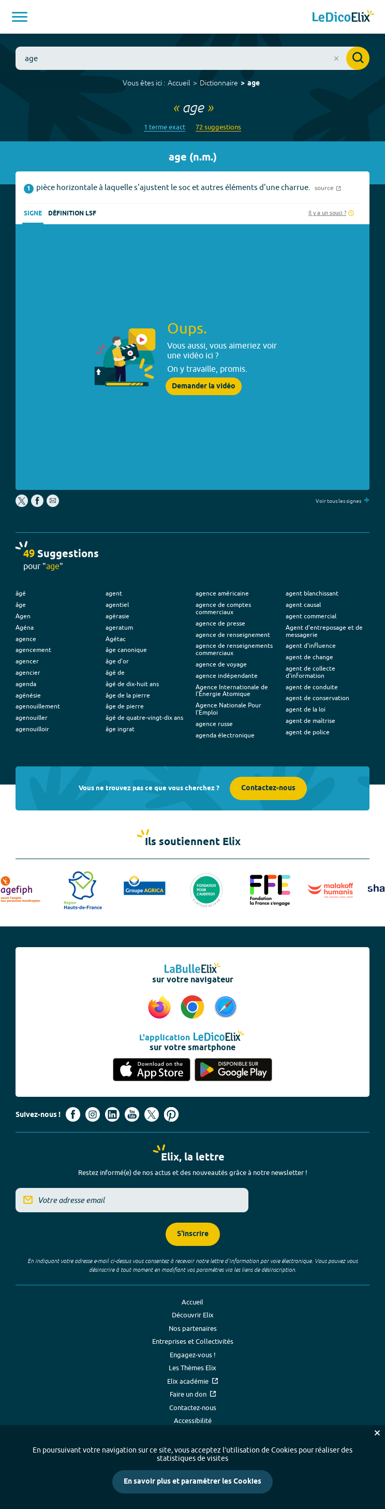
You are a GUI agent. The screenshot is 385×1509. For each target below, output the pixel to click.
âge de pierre (125, 706)
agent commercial (311, 616)
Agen (23, 616)
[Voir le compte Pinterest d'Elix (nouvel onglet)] (171, 1114)
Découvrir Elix (193, 1315)
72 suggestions (218, 127)
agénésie (28, 695)
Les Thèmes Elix (192, 1367)
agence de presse (220, 623)
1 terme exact (164, 127)
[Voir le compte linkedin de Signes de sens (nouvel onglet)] (112, 1114)
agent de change (309, 657)
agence (26, 639)
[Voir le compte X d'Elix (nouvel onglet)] (151, 1114)
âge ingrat (120, 729)
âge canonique (126, 650)
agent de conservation (317, 698)
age (253, 84)
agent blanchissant (312, 593)
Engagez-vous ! (193, 1355)
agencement (33, 650)
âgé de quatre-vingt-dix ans (144, 717)
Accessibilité (193, 1420)
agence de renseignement (233, 635)
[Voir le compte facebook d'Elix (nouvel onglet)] (73, 1114)
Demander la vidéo (203, 386)
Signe (33, 213)
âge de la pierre (128, 695)
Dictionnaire (219, 83)
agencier (28, 672)
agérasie (117, 616)
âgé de (115, 672)
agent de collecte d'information (310, 671)
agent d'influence (311, 645)
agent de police (308, 732)
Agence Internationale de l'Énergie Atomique (232, 690)
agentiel (117, 604)
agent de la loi (305, 709)
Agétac (116, 639)
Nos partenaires (193, 1328)
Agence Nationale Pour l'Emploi (228, 708)
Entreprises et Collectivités (192, 1341)
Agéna (25, 627)
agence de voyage (221, 664)
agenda (26, 684)
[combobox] (192, 58)
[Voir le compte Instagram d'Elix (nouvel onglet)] (92, 1114)
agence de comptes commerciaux (223, 608)
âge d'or (117, 661)
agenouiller (32, 717)
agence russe (214, 724)
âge (21, 604)
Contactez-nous (268, 788)
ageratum (119, 627)
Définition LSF (72, 213)
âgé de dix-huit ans (132, 684)
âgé (21, 593)
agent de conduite (312, 687)
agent (114, 593)
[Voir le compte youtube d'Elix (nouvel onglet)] (132, 1114)
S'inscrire (193, 1234)
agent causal (303, 604)
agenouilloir (32, 729)
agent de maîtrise (310, 720)
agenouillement (38, 706)
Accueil (179, 83)
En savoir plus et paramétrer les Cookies (192, 1482)
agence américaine (222, 593)
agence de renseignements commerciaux (234, 649)
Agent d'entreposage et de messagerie (324, 631)
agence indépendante (227, 675)
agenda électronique (225, 735)
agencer (27, 661)
